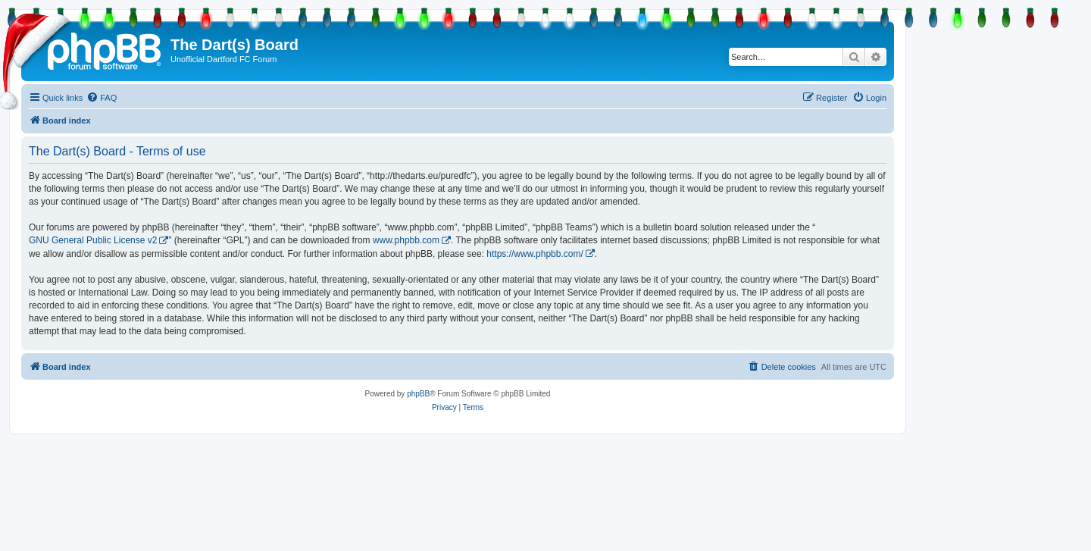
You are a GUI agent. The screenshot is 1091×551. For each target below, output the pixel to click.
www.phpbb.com (406, 240)
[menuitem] (101, 98)
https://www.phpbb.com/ (534, 254)
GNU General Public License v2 (93, 240)
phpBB (418, 394)
